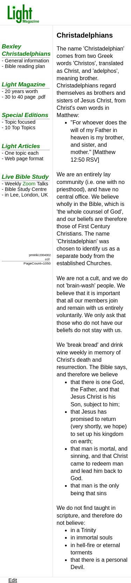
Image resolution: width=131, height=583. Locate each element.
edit (47, 259)
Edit (12, 580)
